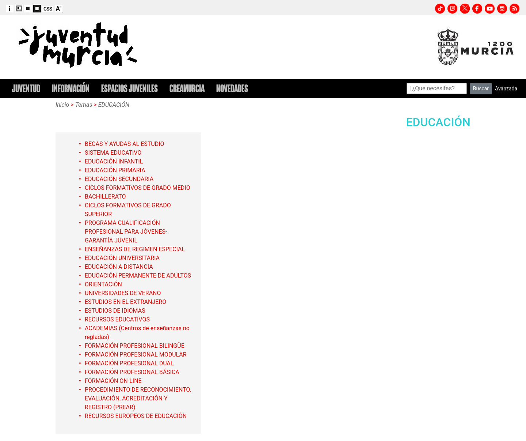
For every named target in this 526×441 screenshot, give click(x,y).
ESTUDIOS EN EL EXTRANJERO (125, 301)
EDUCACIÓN (113, 104)
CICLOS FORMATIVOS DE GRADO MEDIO (137, 187)
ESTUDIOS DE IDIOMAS (115, 310)
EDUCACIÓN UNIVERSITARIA (122, 258)
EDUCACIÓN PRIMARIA (115, 170)
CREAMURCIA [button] (187, 88)
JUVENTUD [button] (26, 88)
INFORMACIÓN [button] (70, 88)
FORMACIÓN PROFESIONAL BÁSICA (132, 372)
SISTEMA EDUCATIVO (113, 152)
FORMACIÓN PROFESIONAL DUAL (129, 363)
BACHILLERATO (105, 196)
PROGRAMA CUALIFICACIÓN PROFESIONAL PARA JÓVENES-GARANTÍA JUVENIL (126, 231)
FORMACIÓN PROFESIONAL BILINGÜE (134, 345)
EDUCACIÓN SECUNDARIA (119, 179)
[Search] (437, 88)
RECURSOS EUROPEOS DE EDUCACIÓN (136, 415)
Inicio (62, 104)
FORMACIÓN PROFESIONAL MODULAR (136, 354)
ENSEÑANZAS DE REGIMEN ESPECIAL (135, 249)
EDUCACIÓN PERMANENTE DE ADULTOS (138, 275)
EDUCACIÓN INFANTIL (114, 161)
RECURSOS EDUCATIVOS (117, 319)
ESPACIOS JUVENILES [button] (129, 88)
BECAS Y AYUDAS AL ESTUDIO (124, 143)
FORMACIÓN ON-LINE (113, 380)
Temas (83, 104)
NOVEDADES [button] (232, 88)
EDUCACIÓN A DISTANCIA (119, 266)
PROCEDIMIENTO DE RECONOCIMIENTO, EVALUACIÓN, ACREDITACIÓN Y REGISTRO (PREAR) (138, 398)
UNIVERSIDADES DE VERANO (123, 293)
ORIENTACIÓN (103, 284)
